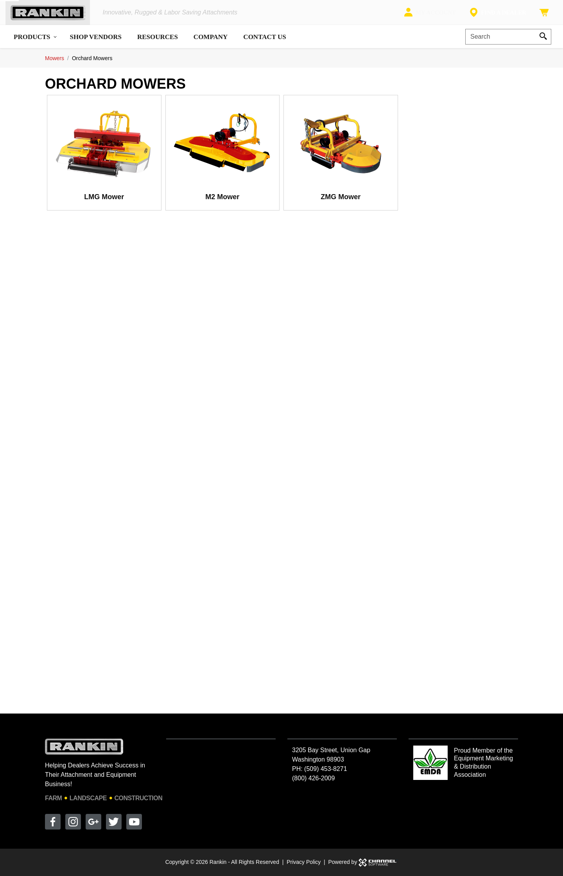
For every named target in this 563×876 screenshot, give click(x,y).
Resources (157, 42)
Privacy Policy (304, 862)
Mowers (54, 64)
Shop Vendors (96, 42)
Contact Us (264, 42)
